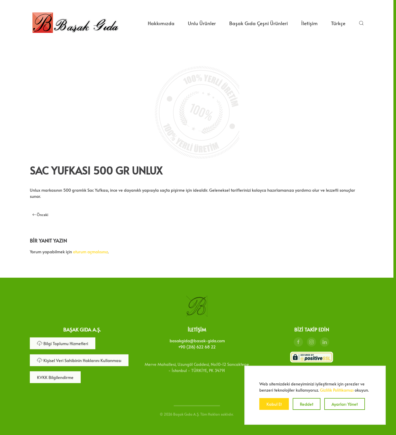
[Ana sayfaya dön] (75, 23)
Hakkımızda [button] (161, 23)
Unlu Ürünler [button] (202, 23)
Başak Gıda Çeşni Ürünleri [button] (258, 23)
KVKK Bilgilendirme (55, 377)
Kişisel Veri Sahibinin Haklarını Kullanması (79, 360)
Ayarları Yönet (344, 404)
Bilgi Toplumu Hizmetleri (62, 343)
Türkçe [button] (338, 23)
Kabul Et (274, 404)
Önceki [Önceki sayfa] (40, 214)
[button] (361, 23)
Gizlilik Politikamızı (337, 390)
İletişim (309, 23)
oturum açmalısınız (90, 251)
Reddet (306, 404)
